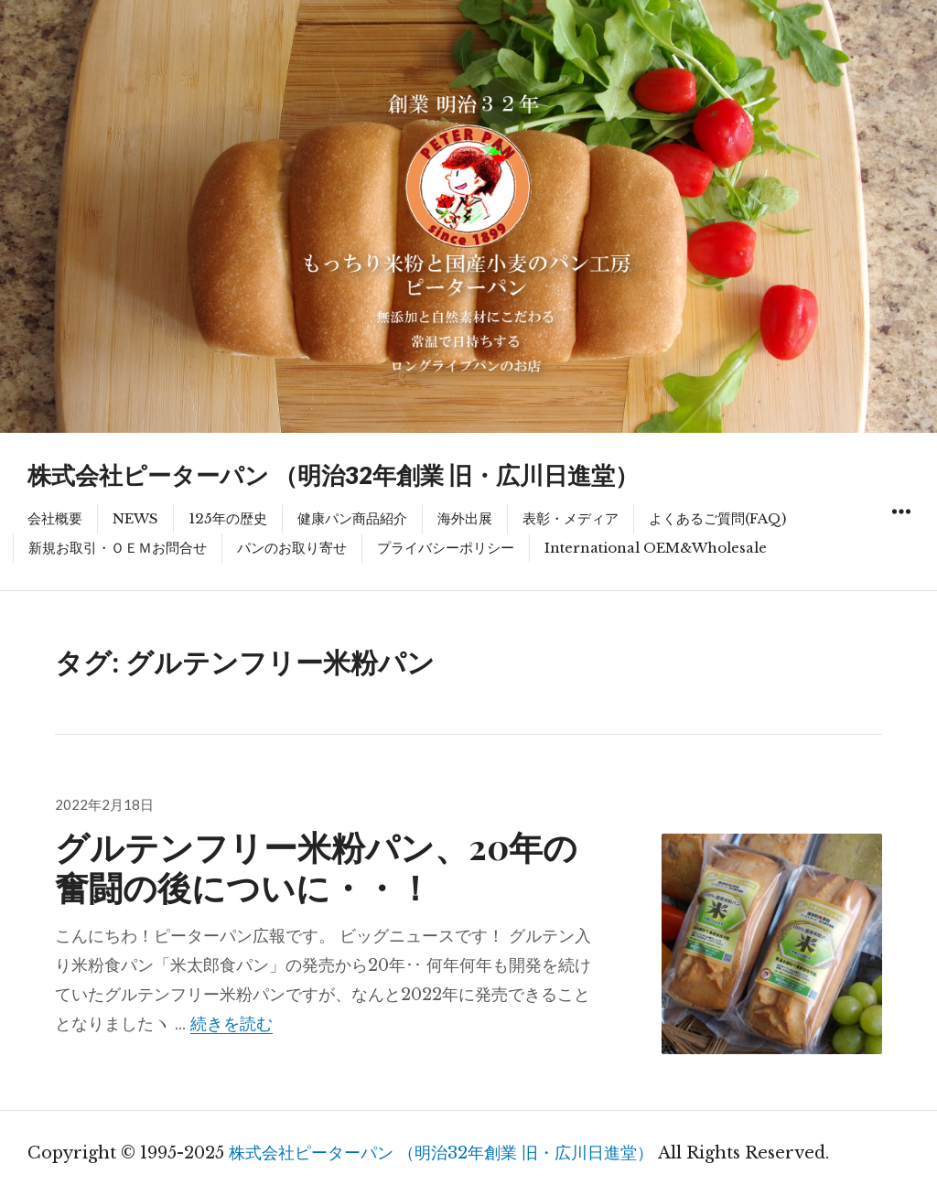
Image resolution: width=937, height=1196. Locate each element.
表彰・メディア (570, 518)
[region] (468, 216)
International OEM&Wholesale (655, 547)
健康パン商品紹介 (352, 518)
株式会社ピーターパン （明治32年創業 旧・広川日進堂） (333, 475)
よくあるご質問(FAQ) (717, 518)
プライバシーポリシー (445, 547)
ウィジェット (900, 532)
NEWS (135, 518)
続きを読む (231, 1024)
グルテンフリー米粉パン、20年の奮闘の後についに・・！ (316, 866)
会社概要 (54, 518)
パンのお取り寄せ (292, 547)
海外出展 (464, 518)
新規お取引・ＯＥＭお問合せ (117, 547)
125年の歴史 (227, 518)
